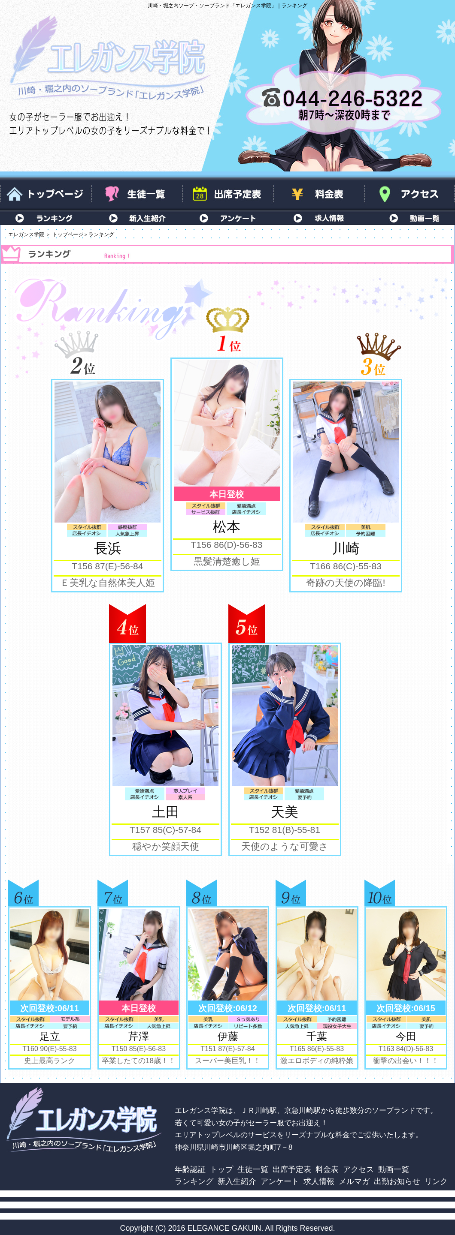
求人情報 (318, 217)
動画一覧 (409, 217)
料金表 (318, 193)
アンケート (227, 217)
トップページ (45, 193)
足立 (49, 1036)
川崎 (346, 548)
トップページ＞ (70, 234)
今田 (406, 1036)
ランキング (45, 217)
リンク (436, 1181)
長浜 (107, 548)
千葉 (316, 1036)
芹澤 (138, 1036)
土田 (165, 812)
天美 (284, 812)
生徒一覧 (136, 193)
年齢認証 (190, 1169)
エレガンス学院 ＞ (29, 234)
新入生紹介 (136, 217)
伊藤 (228, 1036)
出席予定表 (227, 193)
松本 (226, 527)
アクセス (409, 193)
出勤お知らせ (397, 1181)
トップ (221, 1169)
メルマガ (354, 1181)
